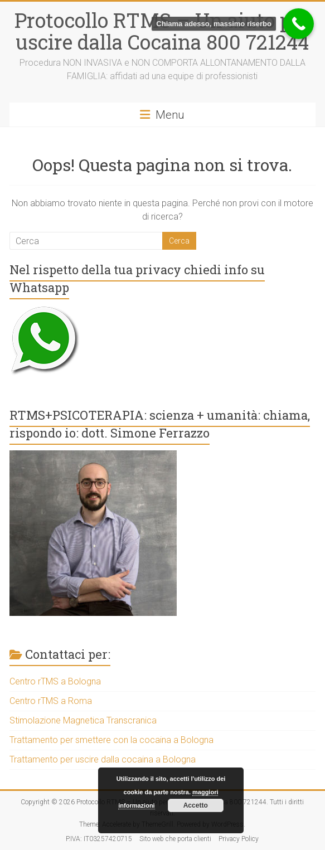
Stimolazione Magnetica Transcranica (83, 720)
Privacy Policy (239, 839)
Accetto (195, 805)
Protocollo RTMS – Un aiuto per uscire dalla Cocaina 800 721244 (162, 31)
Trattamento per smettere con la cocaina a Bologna (111, 740)
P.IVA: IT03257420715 (99, 839)
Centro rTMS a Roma (50, 701)
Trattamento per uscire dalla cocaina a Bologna (102, 759)
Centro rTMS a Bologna (55, 681)
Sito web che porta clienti (175, 839)
